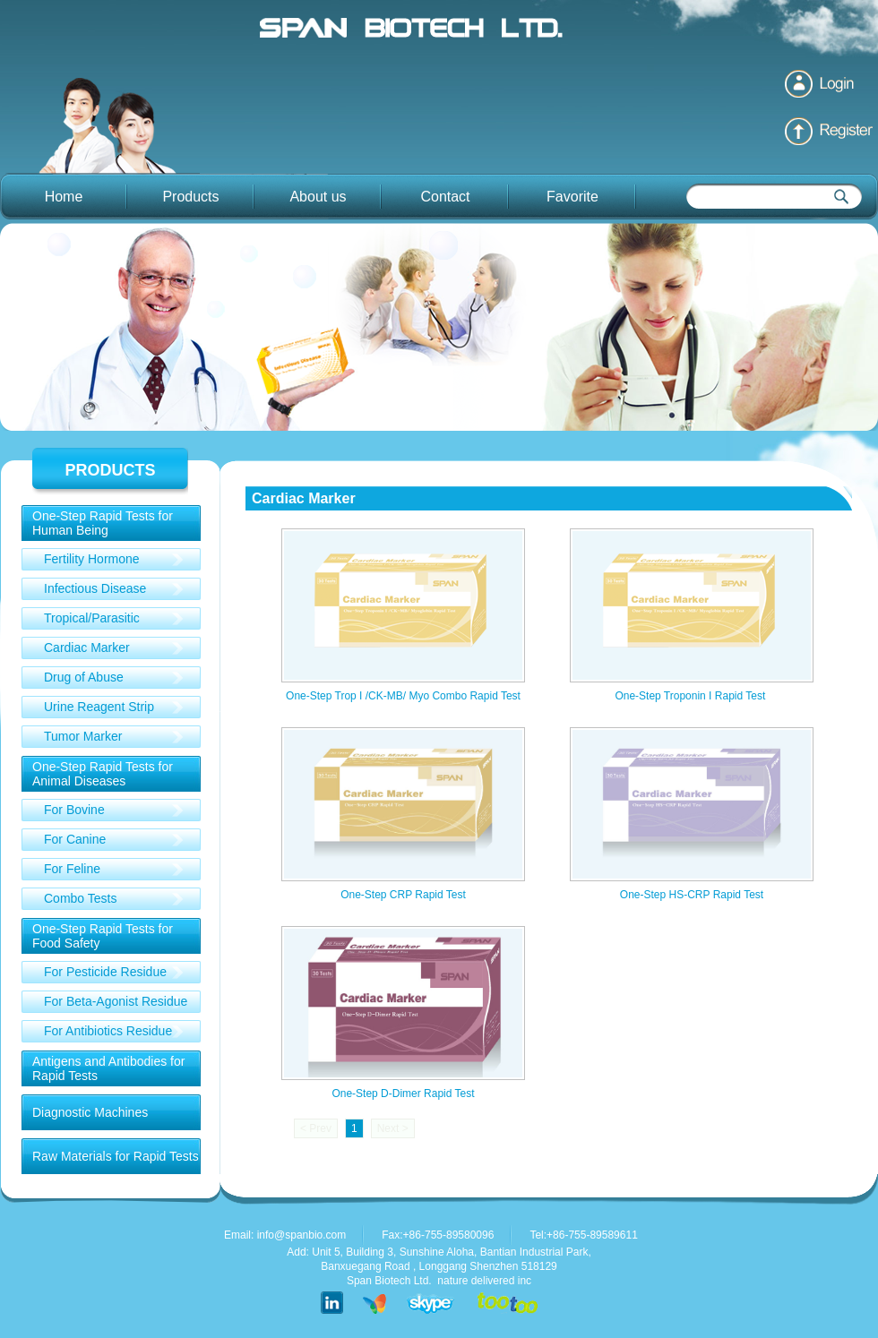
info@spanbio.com (302, 1235)
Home (64, 196)
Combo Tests (80, 898)
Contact (444, 196)
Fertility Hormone (92, 559)
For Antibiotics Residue (108, 1031)
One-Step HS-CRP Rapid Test (691, 894)
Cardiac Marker (87, 647)
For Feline (72, 869)
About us (317, 196)
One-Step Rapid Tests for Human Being (102, 523)
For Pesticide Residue (105, 972)
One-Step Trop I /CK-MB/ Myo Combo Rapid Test (403, 696)
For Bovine (74, 809)
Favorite (572, 196)
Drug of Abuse (84, 677)
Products (190, 196)
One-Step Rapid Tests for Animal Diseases (102, 773)
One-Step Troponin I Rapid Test (691, 696)
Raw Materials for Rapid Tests (115, 1156)
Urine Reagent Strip (99, 706)
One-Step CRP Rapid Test (403, 894)
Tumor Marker (83, 736)
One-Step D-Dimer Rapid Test (402, 1093)
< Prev (315, 1128)
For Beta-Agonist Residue (115, 1001)
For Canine (75, 839)
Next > (393, 1128)
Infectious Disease (95, 588)
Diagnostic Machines (90, 1112)
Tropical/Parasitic (92, 618)
